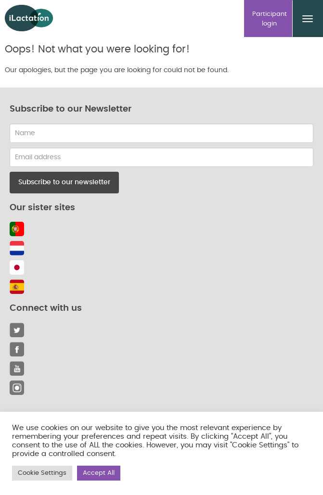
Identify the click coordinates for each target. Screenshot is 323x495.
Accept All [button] (99, 473)
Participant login (269, 19)
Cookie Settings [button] (42, 473)
